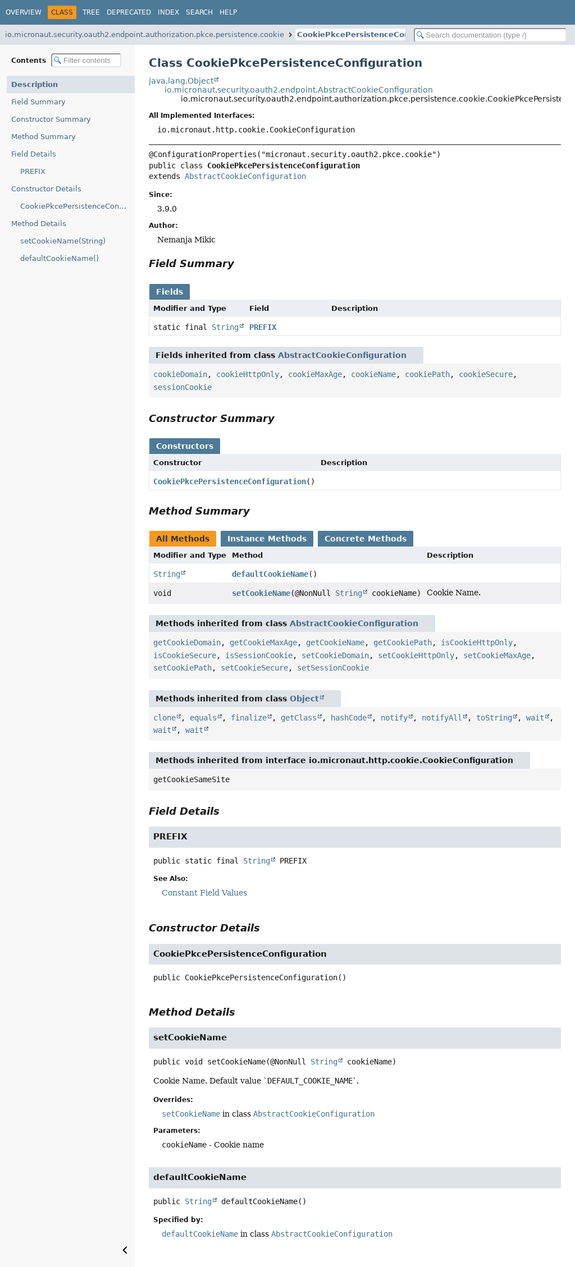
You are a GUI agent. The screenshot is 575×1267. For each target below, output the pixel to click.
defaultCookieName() (59, 258)
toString (494, 717)
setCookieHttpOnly (416, 655)
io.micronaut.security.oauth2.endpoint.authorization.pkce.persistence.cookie (144, 34)
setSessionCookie (333, 667)
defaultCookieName (270, 574)
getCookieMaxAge (263, 642)
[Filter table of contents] (86, 60)
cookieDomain (180, 374)
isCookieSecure (184, 655)
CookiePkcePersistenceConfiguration (373, 34)
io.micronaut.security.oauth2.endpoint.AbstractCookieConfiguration (299, 89)
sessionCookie (182, 387)
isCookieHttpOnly (477, 642)
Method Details (38, 223)
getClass (299, 717)
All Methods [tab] (182, 538)
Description (34, 84)
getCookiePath (402, 642)
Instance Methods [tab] (267, 538)
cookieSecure (486, 374)
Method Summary (43, 136)
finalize (249, 717)
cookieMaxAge (315, 374)
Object (304, 698)
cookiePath (427, 374)
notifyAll (442, 717)
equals (203, 717)
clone (164, 717)
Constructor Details (46, 189)
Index (168, 12)
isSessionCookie (259, 655)
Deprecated (129, 12)
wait (535, 717)
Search (199, 12)
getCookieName (335, 642)
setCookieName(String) (63, 241)
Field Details (33, 154)
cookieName (373, 374)
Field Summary (38, 102)
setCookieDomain (335, 655)
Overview (24, 12)
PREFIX (32, 171)
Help (228, 12)
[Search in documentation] (490, 35)
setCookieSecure (254, 667)
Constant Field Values (204, 892)
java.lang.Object (181, 80)
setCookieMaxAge (497, 655)
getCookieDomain (187, 642)
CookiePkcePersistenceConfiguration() (77, 206)
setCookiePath (182, 667)
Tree (91, 12)
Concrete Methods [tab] (366, 538)
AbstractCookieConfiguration (245, 176)
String (225, 327)
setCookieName (261, 593)
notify (394, 717)
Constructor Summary (51, 119)
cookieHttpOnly (247, 374)
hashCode (349, 717)
